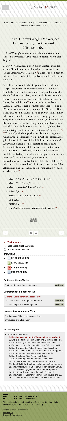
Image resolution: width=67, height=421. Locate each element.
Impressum (8, 412)
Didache (15, 22)
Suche (35, 7)
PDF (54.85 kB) (17, 268)
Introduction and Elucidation (17, 320)
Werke (6, 22)
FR (56, 7)
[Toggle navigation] (5, 7)
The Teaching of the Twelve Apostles (21, 304)
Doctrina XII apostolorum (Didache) (37, 22)
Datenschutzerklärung (12, 415)
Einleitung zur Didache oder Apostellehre (23, 316)
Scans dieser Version (19, 249)
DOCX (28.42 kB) (18, 258)
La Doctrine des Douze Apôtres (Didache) (23, 300)
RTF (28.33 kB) (17, 272)
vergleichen (59, 285)
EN (51, 7)
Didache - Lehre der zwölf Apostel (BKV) (23, 297)
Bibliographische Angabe (21, 246)
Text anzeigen (15, 242)
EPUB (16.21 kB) (18, 263)
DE (47, 7)
